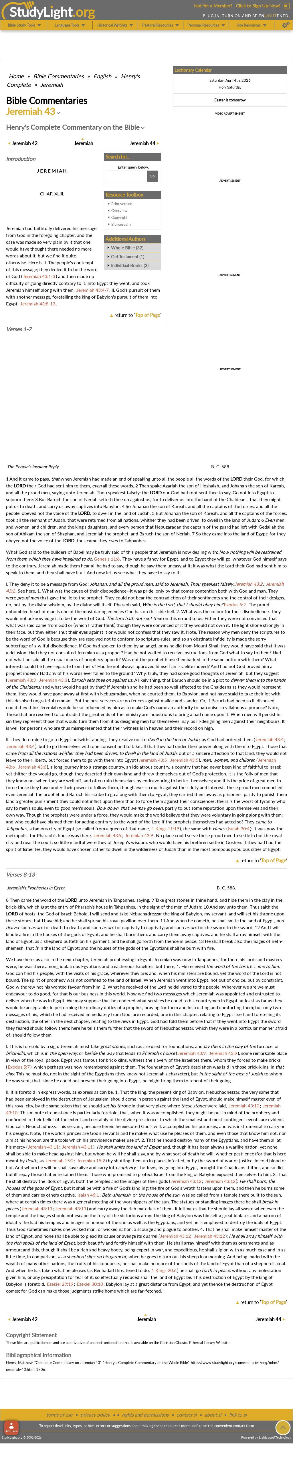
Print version (121, 203)
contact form (243, 1425)
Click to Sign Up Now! (258, 5)
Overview (119, 210)
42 (24, 143)
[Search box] (126, 176)
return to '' (137, 315)
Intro (20, 159)
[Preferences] (286, 25)
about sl (213, 1415)
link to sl (238, 1415)
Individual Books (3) (130, 265)
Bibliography (121, 224)
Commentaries (58, 76)
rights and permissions (145, 1415)
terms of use (59, 1415)
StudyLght (41, 12)
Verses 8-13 (20, 874)
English (102, 76)
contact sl (187, 1415)
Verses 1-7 (18, 329)
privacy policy (95, 1415)
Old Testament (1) (127, 256)
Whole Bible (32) (127, 247)
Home (16, 76)
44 (142, 143)
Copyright (119, 217)
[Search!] (152, 176)
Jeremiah (51, 84)
